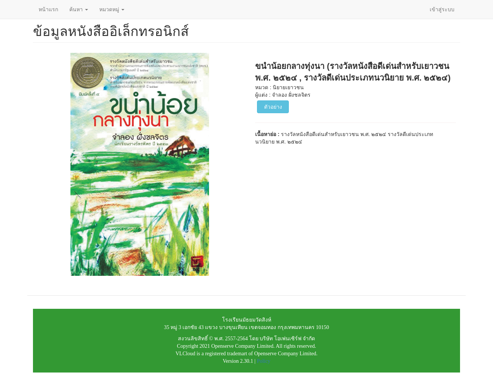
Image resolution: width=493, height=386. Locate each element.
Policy (263, 361)
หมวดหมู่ (111, 9)
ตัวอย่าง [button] (273, 107)
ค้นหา (78, 9)
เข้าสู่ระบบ (442, 9)
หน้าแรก (48, 9)
